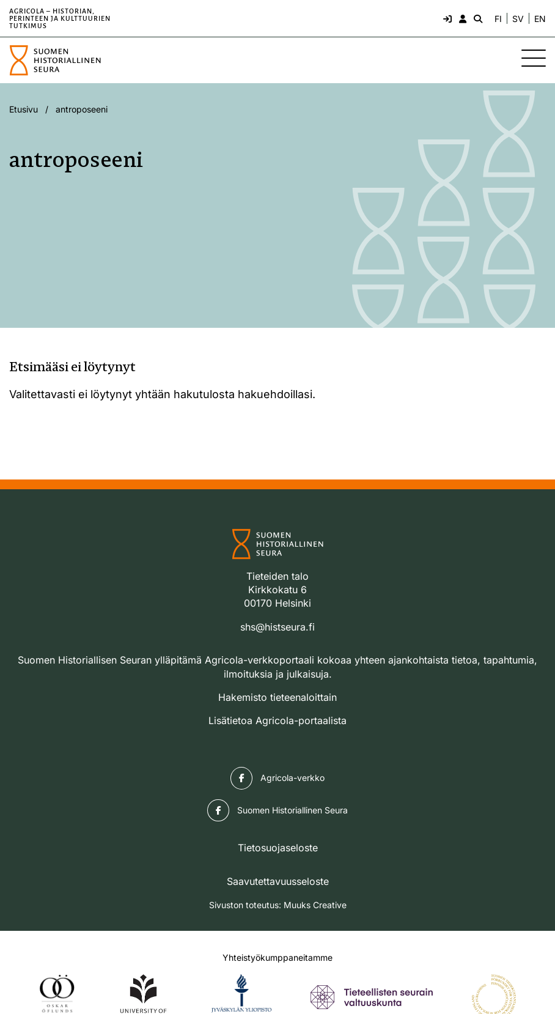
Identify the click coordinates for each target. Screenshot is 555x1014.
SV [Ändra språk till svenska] (518, 19)
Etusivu (23, 109)
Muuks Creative (315, 905)
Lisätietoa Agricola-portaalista (277, 720)
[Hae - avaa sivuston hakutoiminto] (476, 18)
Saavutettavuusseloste (278, 881)
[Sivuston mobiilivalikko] (533, 58)
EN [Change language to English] (540, 19)
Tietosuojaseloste (278, 848)
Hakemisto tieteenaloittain (277, 697)
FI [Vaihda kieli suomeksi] (498, 19)
